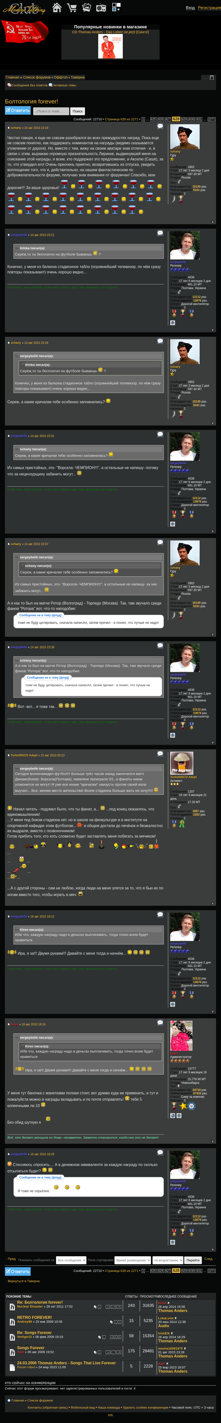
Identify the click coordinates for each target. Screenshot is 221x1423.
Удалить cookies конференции (145, 1407)
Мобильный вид (212, 77)
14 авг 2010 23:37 (36, 544)
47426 (197, 1093)
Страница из (121, 119)
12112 (197, 297)
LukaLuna (165, 1318)
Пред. (12, 1259)
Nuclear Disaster (30, 1306)
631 (198, 119)
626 (160, 119)
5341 (196, 190)
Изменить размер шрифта (205, 77)
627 (168, 119)
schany (16, 128)
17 (113, 1352)
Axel (20, 1352)
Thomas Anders (172, 1311)
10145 (197, 186)
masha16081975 (170, 1348)
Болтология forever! (31, 101)
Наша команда (109, 1407)
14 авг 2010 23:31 (42, 436)
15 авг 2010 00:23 (53, 755)
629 (184, 119)
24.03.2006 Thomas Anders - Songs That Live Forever (66, 1363)
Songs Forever (30, 1348)
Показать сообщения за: (52, 1260)
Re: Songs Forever (34, 1333)
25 (118, 1306)
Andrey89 (24, 1321)
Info (110, 1415)
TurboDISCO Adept (24, 755)
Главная (12, 77)
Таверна (77, 77)
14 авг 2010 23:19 (36, 128)
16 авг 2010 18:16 (34, 1024)
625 (153, 119)
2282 (196, 814)
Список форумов (37, 77)
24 (113, 1306)
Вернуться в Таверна (24, 1281)
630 (191, 119)
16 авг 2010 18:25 (42, 1154)
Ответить (18, 110)
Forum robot (26, 1367)
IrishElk (164, 1333)
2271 (211, 119)
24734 (197, 1090)
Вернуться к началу (212, 221)
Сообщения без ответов (29, 85)
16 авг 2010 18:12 (42, 916)
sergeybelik (19, 235)
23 (108, 1306)
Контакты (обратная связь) (48, 1407)
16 (108, 1352)
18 (118, 1352)
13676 (197, 300)
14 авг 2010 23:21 (42, 235)
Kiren (14, 1024)
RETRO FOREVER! (34, 1317)
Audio (163, 1326)
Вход (190, 8)
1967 (196, 811)
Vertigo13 (24, 1337)
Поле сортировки (119, 1260)
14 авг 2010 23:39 (42, 647)
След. (208, 1259)
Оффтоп (61, 77)
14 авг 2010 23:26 (36, 343)
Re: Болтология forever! (40, 1302)
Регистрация (209, 8)
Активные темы (64, 85)
